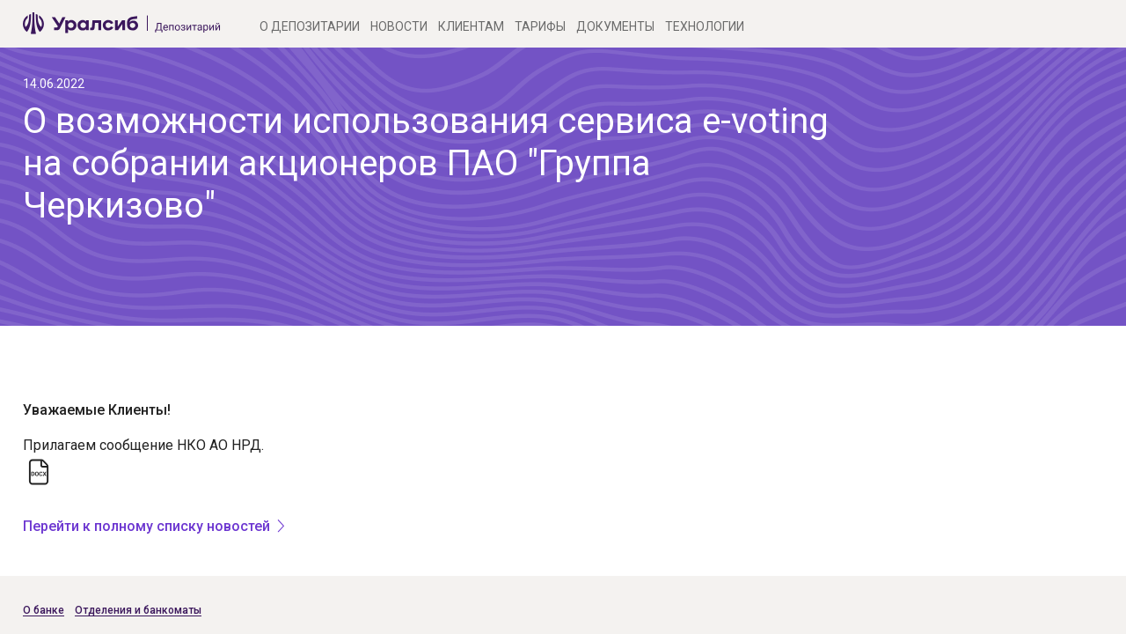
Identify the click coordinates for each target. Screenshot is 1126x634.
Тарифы (540, 26)
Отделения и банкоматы (138, 610)
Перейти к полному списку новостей (146, 526)
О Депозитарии (310, 26)
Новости (399, 26)
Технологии (704, 26)
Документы (615, 26)
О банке (43, 610)
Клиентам (471, 26)
